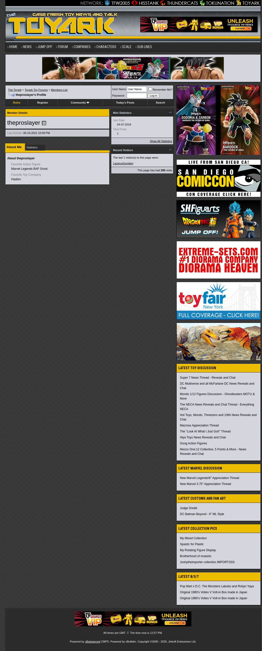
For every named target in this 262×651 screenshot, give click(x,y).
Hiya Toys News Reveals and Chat (203, 437)
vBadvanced (92, 641)
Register (42, 102)
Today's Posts (125, 102)
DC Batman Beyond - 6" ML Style (202, 514)
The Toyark (14, 89)
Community (80, 102)
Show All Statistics (161, 141)
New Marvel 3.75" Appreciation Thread (205, 484)
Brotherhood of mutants (195, 556)
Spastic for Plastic (192, 544)
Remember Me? (160, 89)
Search (160, 102)
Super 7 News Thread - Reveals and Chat (208, 377)
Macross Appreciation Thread (199, 425)
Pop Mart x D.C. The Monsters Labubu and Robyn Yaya (217, 586)
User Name (119, 89)
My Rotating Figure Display (198, 550)
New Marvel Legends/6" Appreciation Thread (209, 478)
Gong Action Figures (193, 443)
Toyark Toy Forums (36, 89)
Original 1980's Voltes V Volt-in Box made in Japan (213, 592)
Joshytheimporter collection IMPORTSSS (207, 562)
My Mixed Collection (193, 538)
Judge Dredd (188, 508)
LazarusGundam (123, 163)
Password (118, 95)
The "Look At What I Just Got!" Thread (205, 431)
